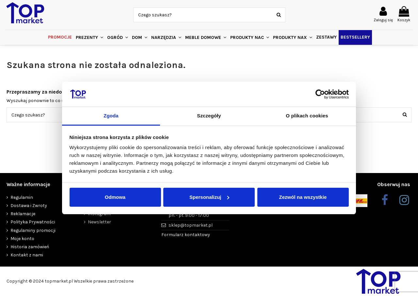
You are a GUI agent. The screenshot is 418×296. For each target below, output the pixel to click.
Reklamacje (22, 214)
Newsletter (99, 222)
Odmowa (115, 197)
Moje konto (22, 238)
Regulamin (21, 197)
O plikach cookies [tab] (307, 115)
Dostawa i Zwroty (28, 205)
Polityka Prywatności (32, 222)
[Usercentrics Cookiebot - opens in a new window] (320, 94)
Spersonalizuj (209, 197)
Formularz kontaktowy (185, 234)
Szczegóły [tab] (209, 115)
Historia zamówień (29, 247)
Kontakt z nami (26, 255)
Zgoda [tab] (111, 115)
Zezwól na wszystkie (303, 197)
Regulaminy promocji (33, 230)
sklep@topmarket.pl (191, 225)
